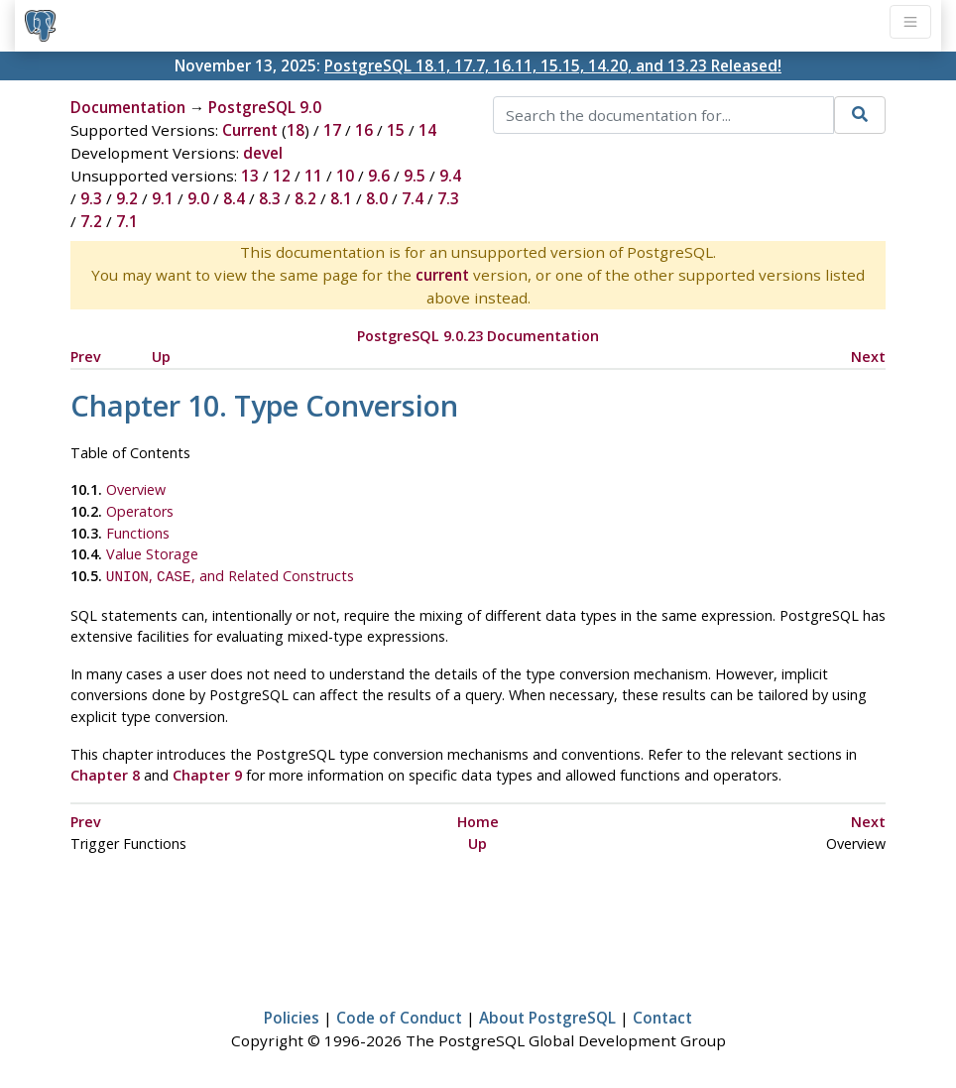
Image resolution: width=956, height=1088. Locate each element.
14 (427, 130)
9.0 (198, 198)
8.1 (341, 198)
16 (364, 130)
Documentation (127, 107)
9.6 (379, 175)
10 (345, 175)
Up (161, 356)
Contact (662, 1016)
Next (868, 356)
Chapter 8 (105, 773)
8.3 (270, 198)
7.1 (127, 221)
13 (250, 175)
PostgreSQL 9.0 (264, 107)
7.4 (412, 198)
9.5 (414, 175)
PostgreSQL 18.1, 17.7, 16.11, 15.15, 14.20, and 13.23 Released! (552, 65)
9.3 (91, 198)
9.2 (127, 198)
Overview (136, 489)
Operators (140, 511)
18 (295, 130)
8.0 (377, 198)
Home (478, 819)
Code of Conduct (399, 1016)
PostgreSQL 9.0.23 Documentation (478, 335)
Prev (85, 356)
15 (396, 130)
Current (250, 130)
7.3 (448, 198)
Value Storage (152, 553)
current (442, 275)
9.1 (163, 198)
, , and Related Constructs (230, 575)
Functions (138, 533)
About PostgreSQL (547, 1016)
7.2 (91, 221)
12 (282, 175)
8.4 (234, 198)
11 (313, 175)
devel (263, 153)
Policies (291, 1016)
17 (332, 130)
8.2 (305, 198)
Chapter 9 (207, 773)
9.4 (450, 175)
